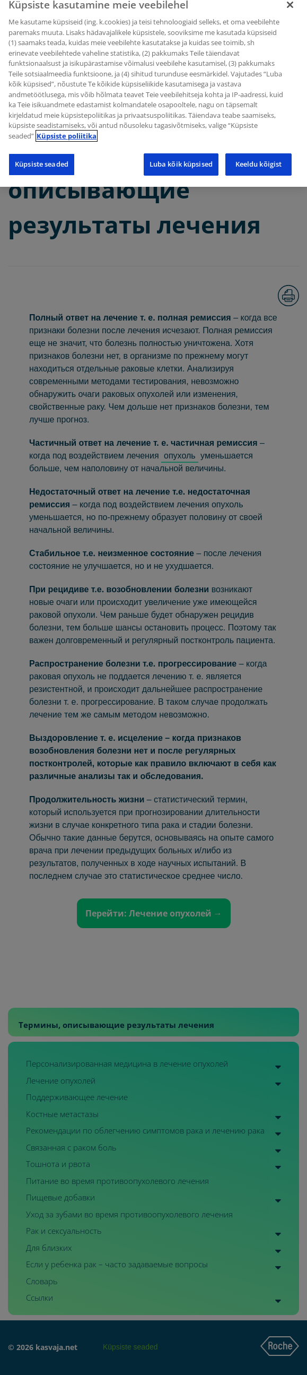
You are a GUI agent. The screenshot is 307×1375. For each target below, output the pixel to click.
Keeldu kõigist (258, 158)
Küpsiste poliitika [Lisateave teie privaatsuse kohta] (67, 130)
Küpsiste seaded (41, 158)
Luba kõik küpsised (181, 158)
